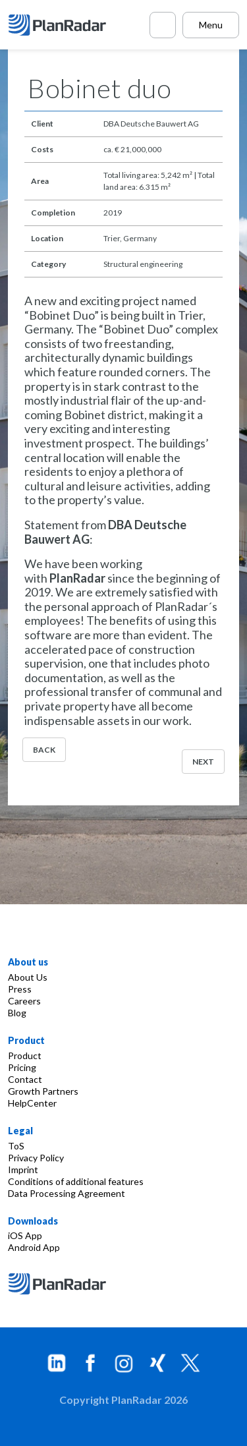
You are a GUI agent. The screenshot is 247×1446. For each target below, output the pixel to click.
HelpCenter (32, 1103)
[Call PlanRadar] (163, 25)
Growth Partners (43, 1091)
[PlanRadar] (59, 25)
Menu (211, 24)
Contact (25, 1079)
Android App (34, 1247)
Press (20, 989)
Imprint (23, 1169)
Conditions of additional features (76, 1181)
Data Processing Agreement (66, 1193)
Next (203, 761)
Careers (24, 1000)
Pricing (22, 1067)
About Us (27, 977)
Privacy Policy (36, 1157)
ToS (16, 1145)
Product (24, 1055)
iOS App (25, 1235)
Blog (17, 1012)
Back (44, 750)
